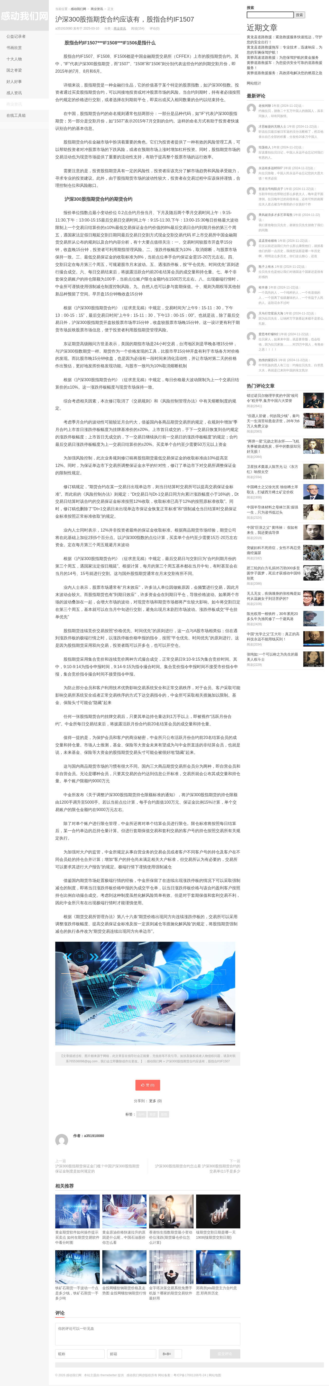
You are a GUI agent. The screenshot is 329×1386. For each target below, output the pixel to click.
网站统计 (254, 83)
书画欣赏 (14, 47)
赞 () (148, 1085)
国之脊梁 (14, 70)
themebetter (108, 1376)
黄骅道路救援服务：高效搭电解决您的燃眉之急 (284, 73)
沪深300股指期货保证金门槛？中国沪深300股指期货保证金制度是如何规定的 (97, 1169)
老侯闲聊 (285, 111)
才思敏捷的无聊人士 (285, 131)
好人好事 (14, 81)
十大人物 (14, 59)
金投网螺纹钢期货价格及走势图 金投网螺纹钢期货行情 (124, 1273)
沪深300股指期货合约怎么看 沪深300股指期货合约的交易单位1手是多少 (197, 1169)
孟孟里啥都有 (285, 248)
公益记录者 (16, 36)
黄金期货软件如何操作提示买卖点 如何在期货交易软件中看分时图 (77, 1220)
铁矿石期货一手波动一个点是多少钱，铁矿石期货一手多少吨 (77, 1276)
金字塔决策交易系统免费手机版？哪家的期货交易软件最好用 (171, 1276)
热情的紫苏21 (285, 365)
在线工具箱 (16, 115)
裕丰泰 (285, 295)
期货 (153, 1115)
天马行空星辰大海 (285, 318)
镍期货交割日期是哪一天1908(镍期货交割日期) (218, 1217)
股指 (164, 1115)
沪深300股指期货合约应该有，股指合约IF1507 (124, 19)
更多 (152, 1101)
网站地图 (215, 1376)
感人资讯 (14, 93)
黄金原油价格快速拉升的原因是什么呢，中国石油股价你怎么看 (124, 1220)
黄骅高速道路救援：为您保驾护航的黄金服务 (283, 57)
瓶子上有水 (285, 272)
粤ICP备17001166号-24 (189, 1376)
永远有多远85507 (285, 173)
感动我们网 (24, 15)
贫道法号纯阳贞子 (285, 196)
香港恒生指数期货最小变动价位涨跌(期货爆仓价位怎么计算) (171, 1220)
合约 (141, 1115)
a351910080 (94, 1136)
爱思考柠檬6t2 (285, 341)
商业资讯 (14, 104)
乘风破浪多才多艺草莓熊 (285, 222)
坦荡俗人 (285, 152)
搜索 (250, 8)
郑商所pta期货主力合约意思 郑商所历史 (218, 1273)
